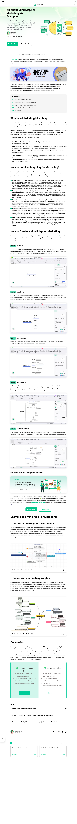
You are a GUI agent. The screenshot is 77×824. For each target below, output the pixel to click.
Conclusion (18, 110)
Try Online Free (26, 44)
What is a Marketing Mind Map (23, 99)
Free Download (12, 44)
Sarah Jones (13, 32)
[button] (62, 743)
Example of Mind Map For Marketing (24, 108)
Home (13, 54)
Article (18, 54)
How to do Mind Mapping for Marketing (25, 102)
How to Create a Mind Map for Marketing (25, 105)
